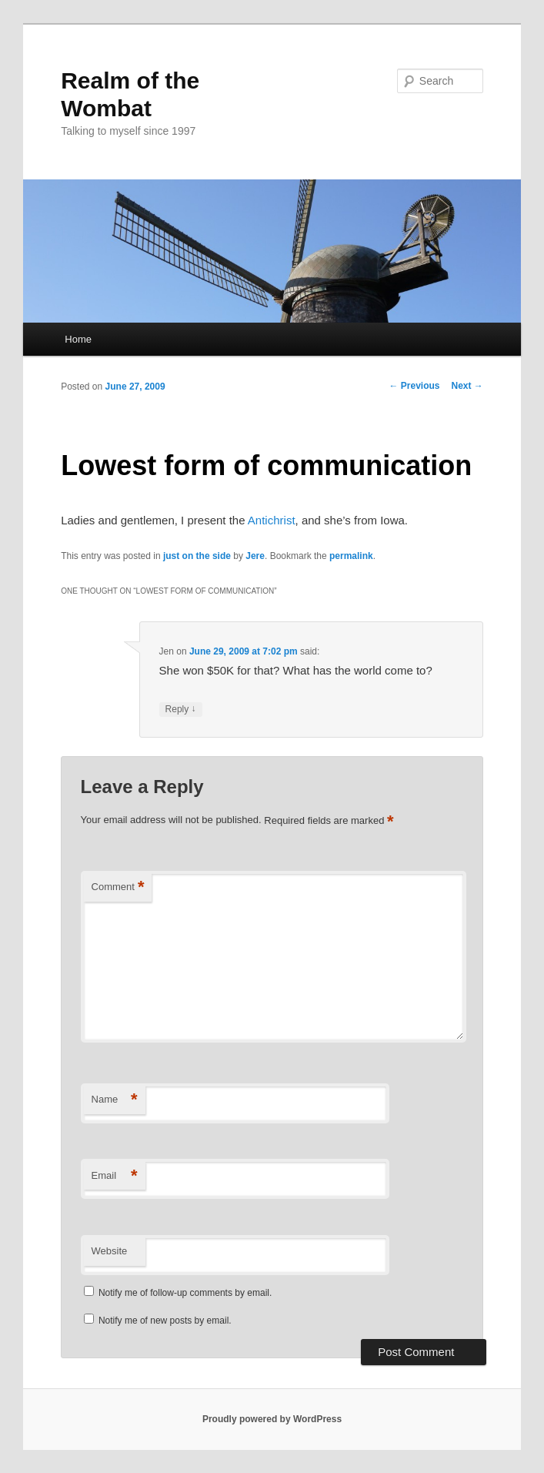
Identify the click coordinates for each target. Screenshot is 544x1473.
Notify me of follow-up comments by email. (185, 1292)
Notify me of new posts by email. (165, 1320)
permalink (351, 556)
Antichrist (271, 520)
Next (466, 385)
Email (115, 1176)
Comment (118, 887)
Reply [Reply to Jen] (180, 709)
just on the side (197, 556)
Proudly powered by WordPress (272, 1419)
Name (115, 1100)
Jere (255, 556)
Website (110, 1251)
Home (78, 339)
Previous (414, 385)
